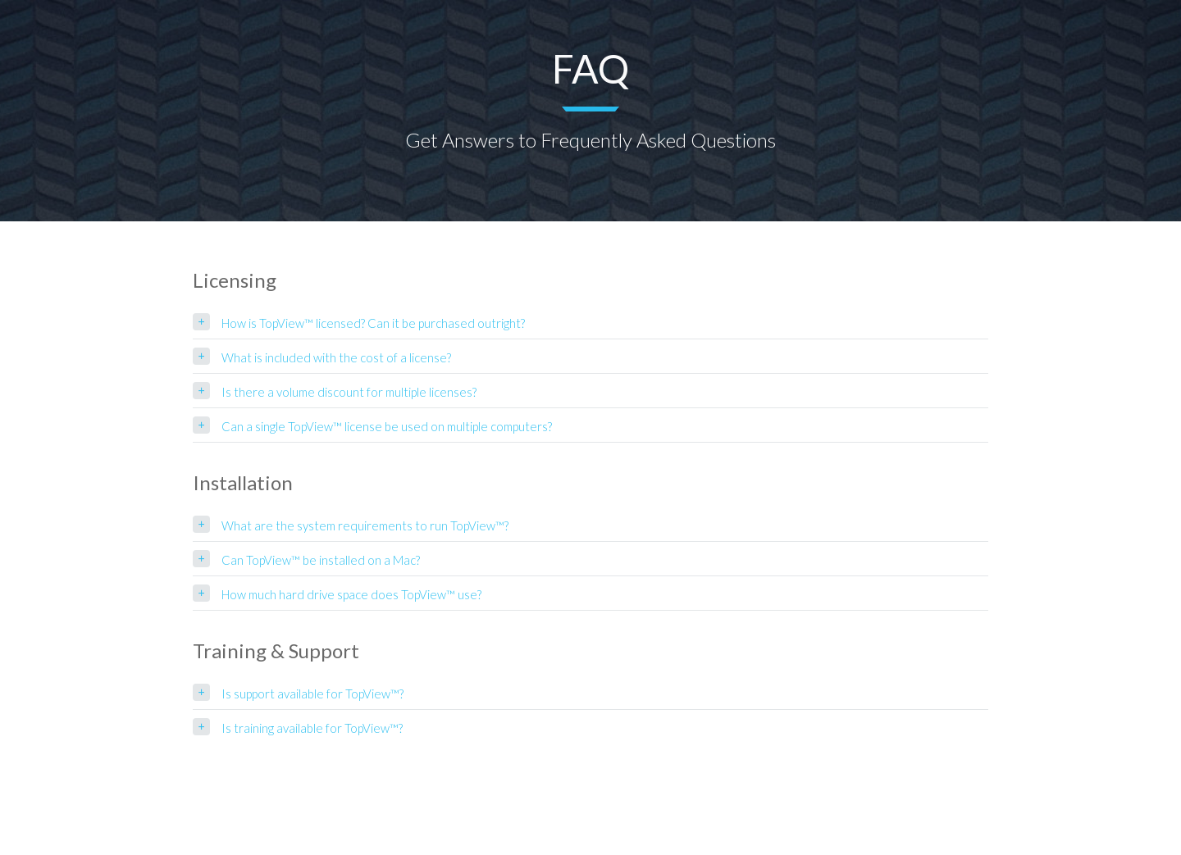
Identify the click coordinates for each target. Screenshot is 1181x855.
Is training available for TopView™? (312, 728)
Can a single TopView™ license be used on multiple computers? (386, 426)
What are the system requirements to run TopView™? (364, 525)
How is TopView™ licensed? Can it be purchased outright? (373, 323)
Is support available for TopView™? (312, 693)
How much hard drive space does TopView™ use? (351, 594)
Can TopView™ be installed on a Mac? (320, 560)
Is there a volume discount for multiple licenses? (349, 391)
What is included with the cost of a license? (336, 357)
